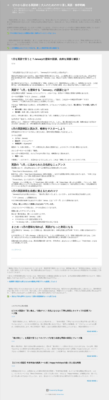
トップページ (16, 250)
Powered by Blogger (54, 390)
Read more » (92, 331)
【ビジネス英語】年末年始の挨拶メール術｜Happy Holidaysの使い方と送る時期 (46, 363)
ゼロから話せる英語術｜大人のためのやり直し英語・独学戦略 (48, 5)
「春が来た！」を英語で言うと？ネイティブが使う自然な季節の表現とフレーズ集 (46, 338)
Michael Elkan (60, 394)
